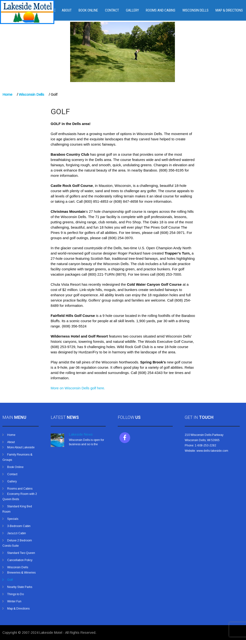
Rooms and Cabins (160, 10)
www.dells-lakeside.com (212, 450)
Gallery (132, 10)
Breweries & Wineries (21, 572)
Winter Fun (14, 601)
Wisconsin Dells (195, 10)
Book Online (88, 10)
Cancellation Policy (19, 560)
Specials (12, 519)
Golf (10, 579)
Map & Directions (229, 10)
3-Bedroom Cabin (19, 526)
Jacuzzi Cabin (16, 533)
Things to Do (15, 594)
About (67, 10)
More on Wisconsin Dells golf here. (78, 388)
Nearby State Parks (19, 587)
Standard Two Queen (21, 553)
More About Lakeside (21, 447)
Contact (112, 10)
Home (7, 94)
